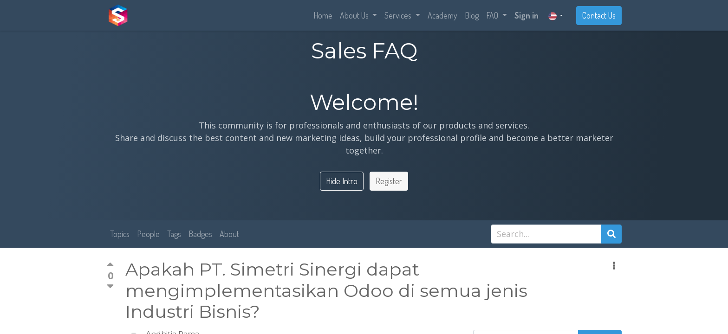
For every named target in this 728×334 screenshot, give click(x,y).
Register (389, 181)
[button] (614, 265)
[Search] (611, 234)
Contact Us (599, 15)
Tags (174, 234)
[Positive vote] (110, 265)
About (229, 234)
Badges (200, 234)
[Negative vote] (110, 286)
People (148, 234)
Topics (120, 234)
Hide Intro (342, 181)
